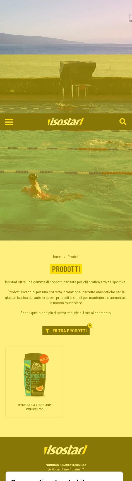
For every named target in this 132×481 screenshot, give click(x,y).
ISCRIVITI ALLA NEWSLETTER (66, 473)
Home (56, 143)
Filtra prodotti (67, 216)
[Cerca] (123, 8)
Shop (66, 464)
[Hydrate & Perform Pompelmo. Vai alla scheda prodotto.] (35, 268)
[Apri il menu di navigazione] (9, 8)
